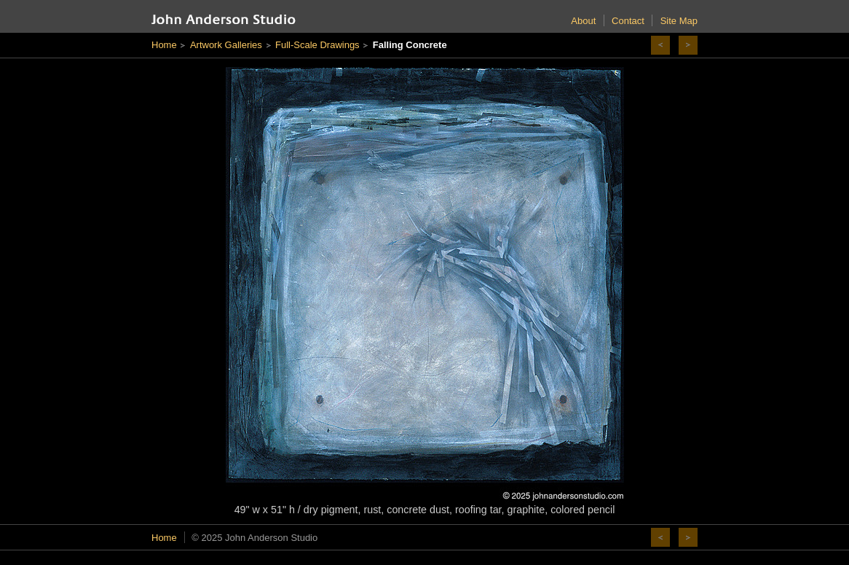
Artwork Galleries (226, 44)
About (583, 20)
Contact (628, 20)
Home (164, 44)
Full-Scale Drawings (317, 44)
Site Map (679, 20)
